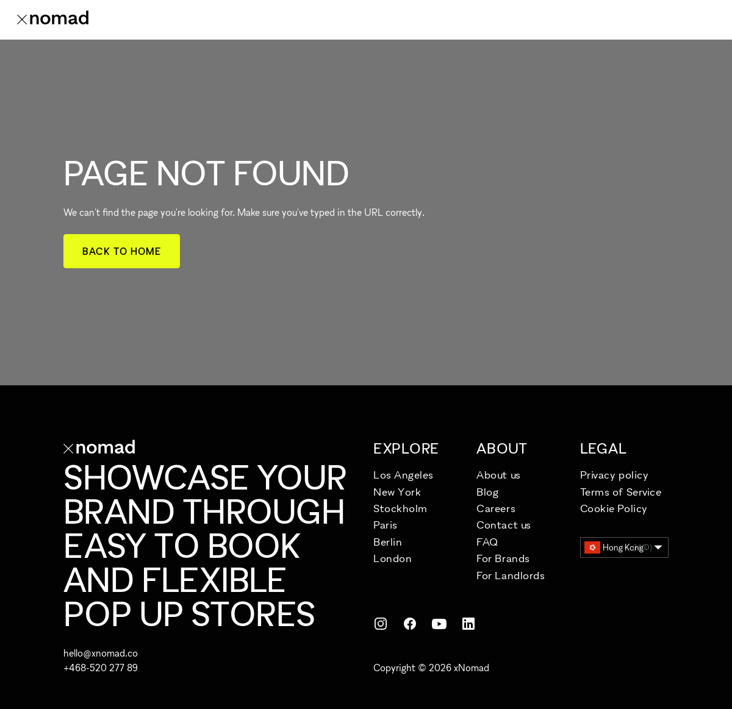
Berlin (387, 541)
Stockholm (400, 508)
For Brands (502, 558)
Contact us (503, 524)
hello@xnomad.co (100, 653)
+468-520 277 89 (100, 667)
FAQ (487, 541)
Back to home (121, 251)
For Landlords (510, 575)
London (392, 558)
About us (498, 474)
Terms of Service (621, 491)
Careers (495, 508)
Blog (487, 491)
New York (397, 491)
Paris (385, 524)
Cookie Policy (614, 508)
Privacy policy (614, 474)
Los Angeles (403, 474)
